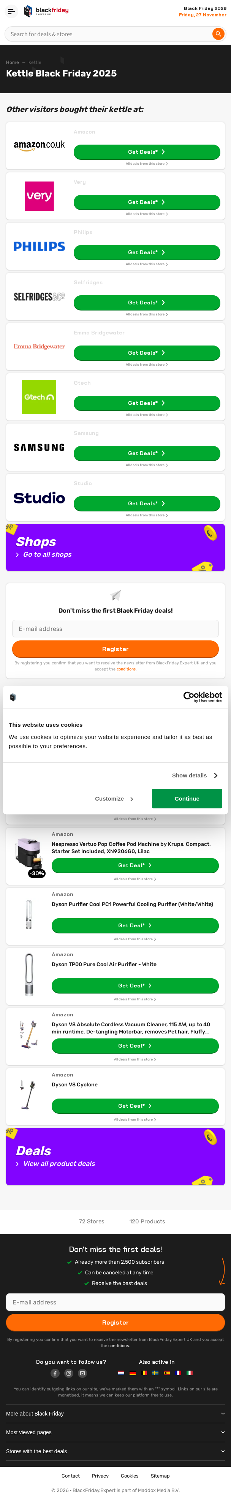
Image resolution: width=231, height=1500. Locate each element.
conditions (126, 669)
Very (80, 181)
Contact (71, 1476)
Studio (83, 483)
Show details (189, 775)
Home (12, 62)
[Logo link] (57, 1374)
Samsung (86, 433)
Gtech (82, 382)
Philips (83, 232)
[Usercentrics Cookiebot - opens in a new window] (189, 697)
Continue (187, 798)
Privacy (100, 1476)
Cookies (130, 1476)
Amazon (84, 131)
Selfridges (88, 282)
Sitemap (160, 1476)
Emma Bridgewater (99, 332)
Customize (114, 798)
